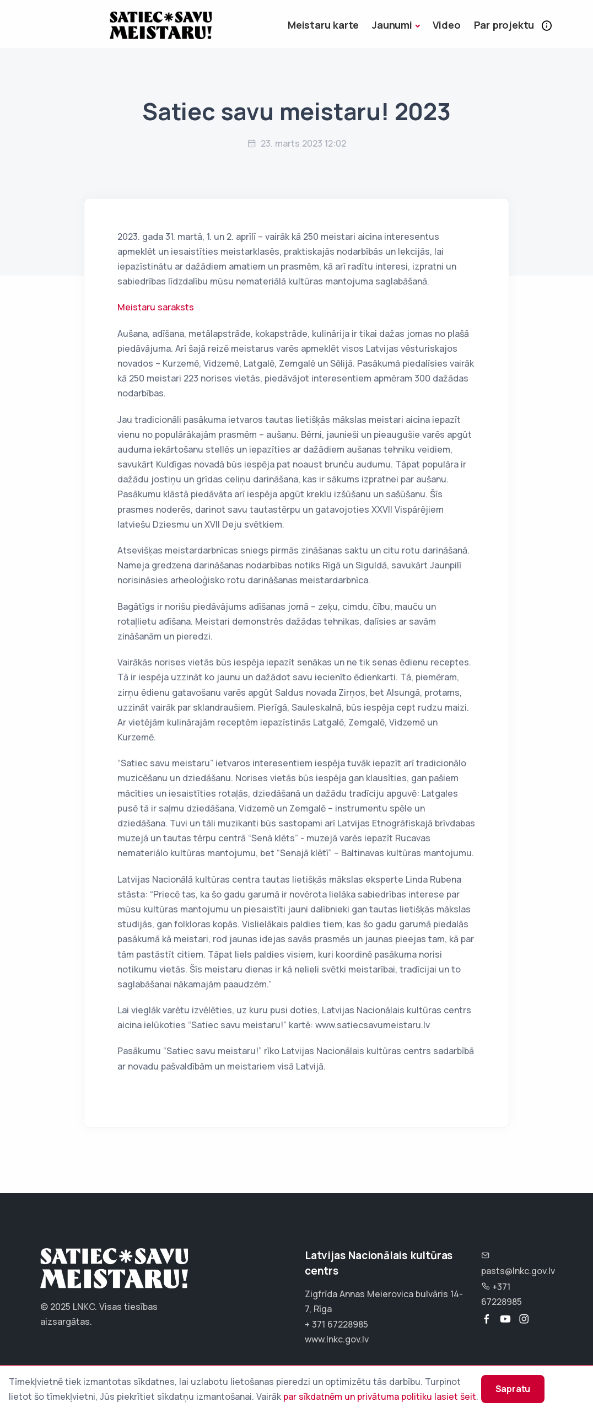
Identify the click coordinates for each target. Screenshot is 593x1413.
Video (447, 24)
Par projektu (504, 24)
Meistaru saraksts (155, 307)
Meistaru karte (323, 24)
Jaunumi (392, 24)
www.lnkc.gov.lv (337, 1339)
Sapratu (502, 1382)
